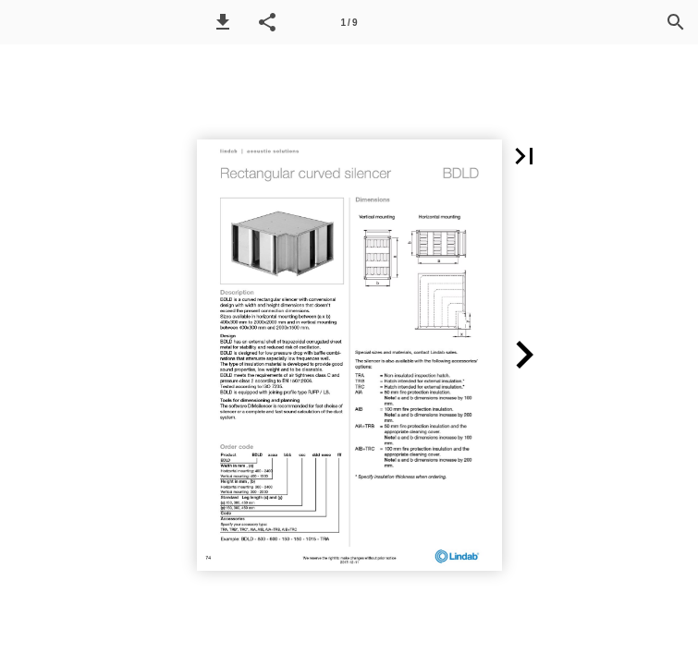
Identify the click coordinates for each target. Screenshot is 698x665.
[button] (223, 22)
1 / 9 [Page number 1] (349, 23)
